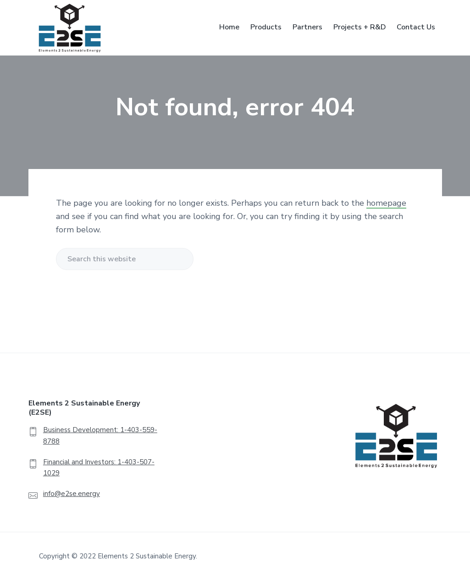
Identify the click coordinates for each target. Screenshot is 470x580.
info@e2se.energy (71, 493)
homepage (386, 202)
